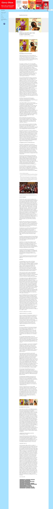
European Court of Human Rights (25, 483)
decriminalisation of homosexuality (25, 481)
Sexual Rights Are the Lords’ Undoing (27, 33)
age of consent (22, 479)
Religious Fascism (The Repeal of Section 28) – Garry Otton (4, 20)
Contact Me (2, 17)
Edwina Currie (27, 482)
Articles (20, 31)
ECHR (33, 481)
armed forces (28, 479)
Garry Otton (3, 10)
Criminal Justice (27, 480)
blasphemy (32, 479)
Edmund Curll (22, 482)
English (43, 0)
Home (1, 14)
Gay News (32, 483)
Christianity (22, 480)
